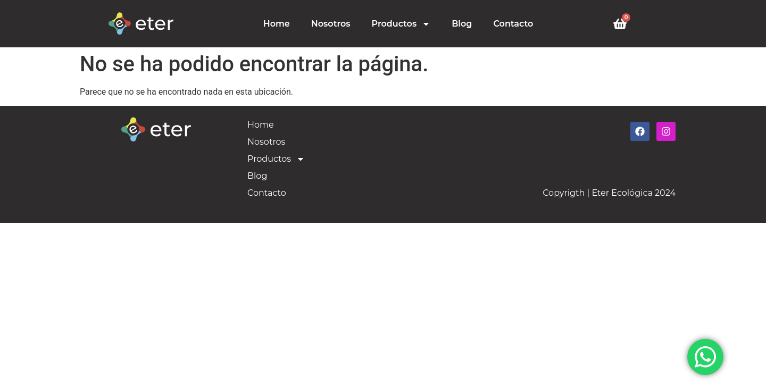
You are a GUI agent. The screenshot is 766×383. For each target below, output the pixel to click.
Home (276, 24)
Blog (462, 24)
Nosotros (331, 24)
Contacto (513, 24)
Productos (401, 24)
